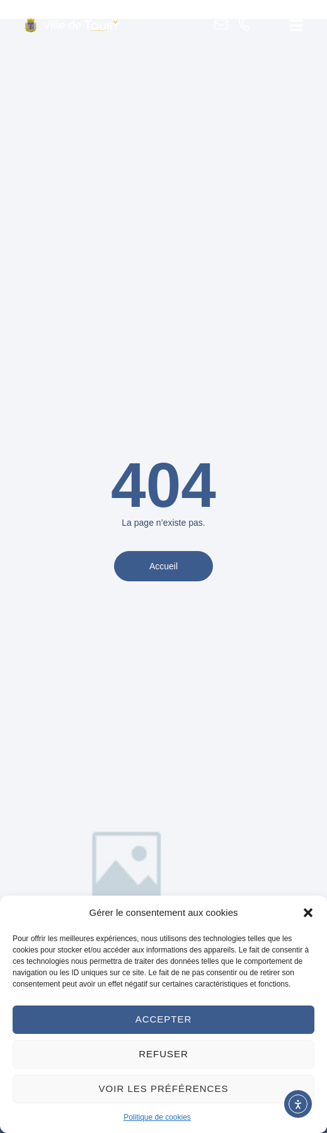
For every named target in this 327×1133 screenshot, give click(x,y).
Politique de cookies (157, 1117)
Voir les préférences (164, 1088)
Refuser (163, 1053)
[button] (308, 912)
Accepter (163, 1019)
